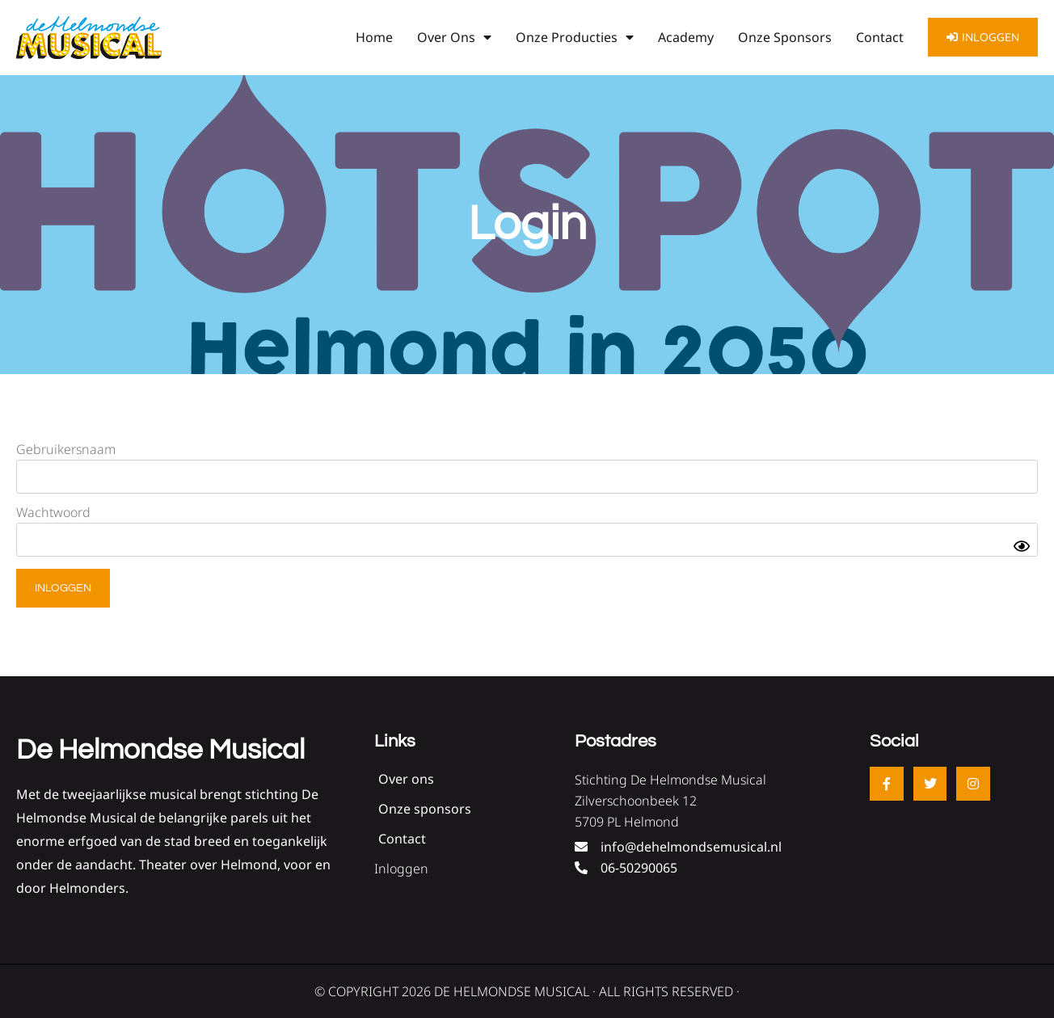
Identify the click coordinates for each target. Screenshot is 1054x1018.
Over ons (454, 37)
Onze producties (575, 37)
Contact (880, 37)
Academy (686, 37)
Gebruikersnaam (66, 449)
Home (374, 37)
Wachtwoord (53, 512)
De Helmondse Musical (160, 749)
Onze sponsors (785, 37)
